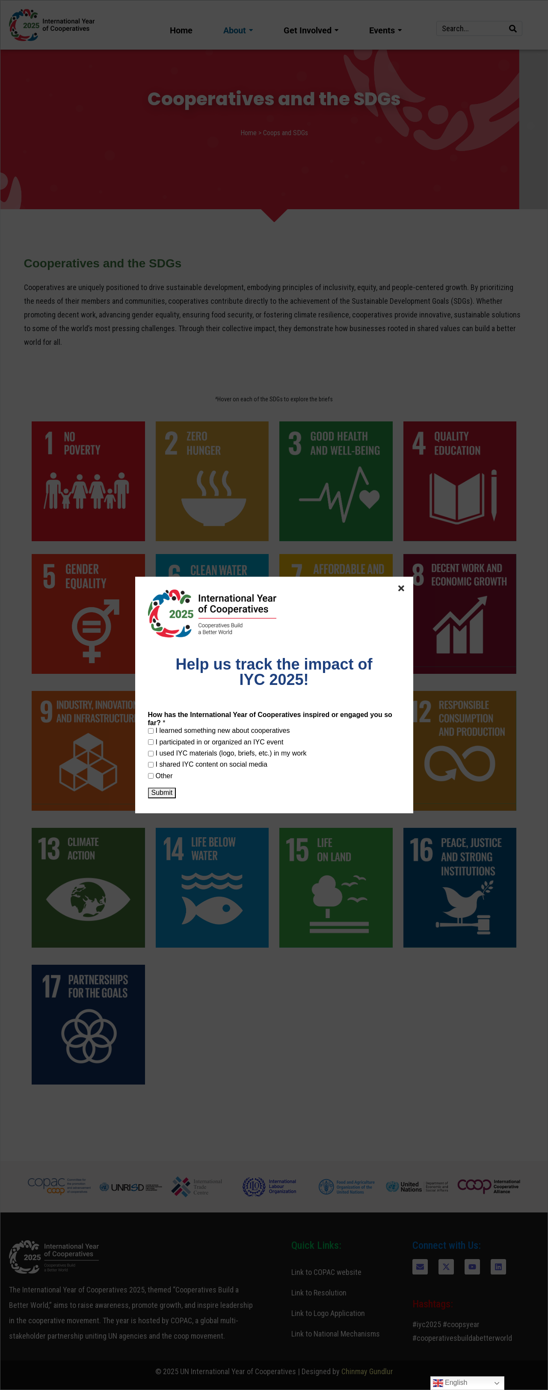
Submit (162, 792)
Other (160, 775)
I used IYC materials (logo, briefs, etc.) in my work (227, 753)
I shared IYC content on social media (207, 764)
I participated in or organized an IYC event (216, 742)
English (450, 1383)
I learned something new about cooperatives (219, 730)
